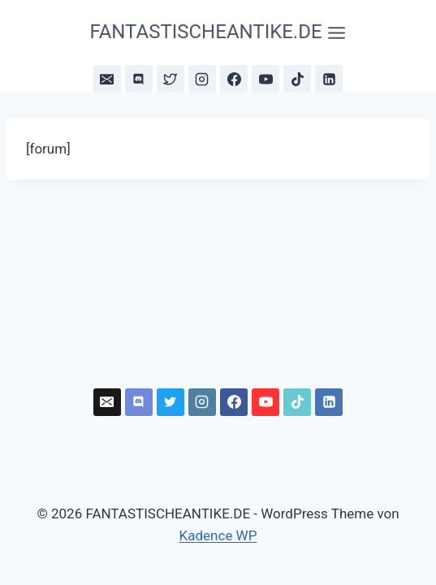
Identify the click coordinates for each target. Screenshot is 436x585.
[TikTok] (297, 79)
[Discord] (139, 79)
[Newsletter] (107, 79)
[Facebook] (234, 79)
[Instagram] (202, 79)
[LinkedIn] (329, 79)
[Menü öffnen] (218, 32)
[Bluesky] (170, 79)
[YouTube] (265, 79)
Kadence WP (218, 535)
